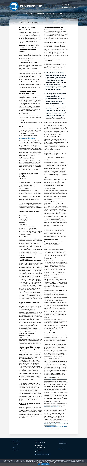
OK (39, 464)
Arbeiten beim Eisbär (15, 444)
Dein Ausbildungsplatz (16, 447)
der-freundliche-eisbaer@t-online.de (71, 7)
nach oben (61, 452)
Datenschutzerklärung (63, 446)
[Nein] (85, 462)
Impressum (61, 444)
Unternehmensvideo (15, 453)
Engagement (14, 450)
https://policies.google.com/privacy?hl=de (53, 408)
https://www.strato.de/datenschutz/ (27, 138)
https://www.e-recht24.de (53, 431)
